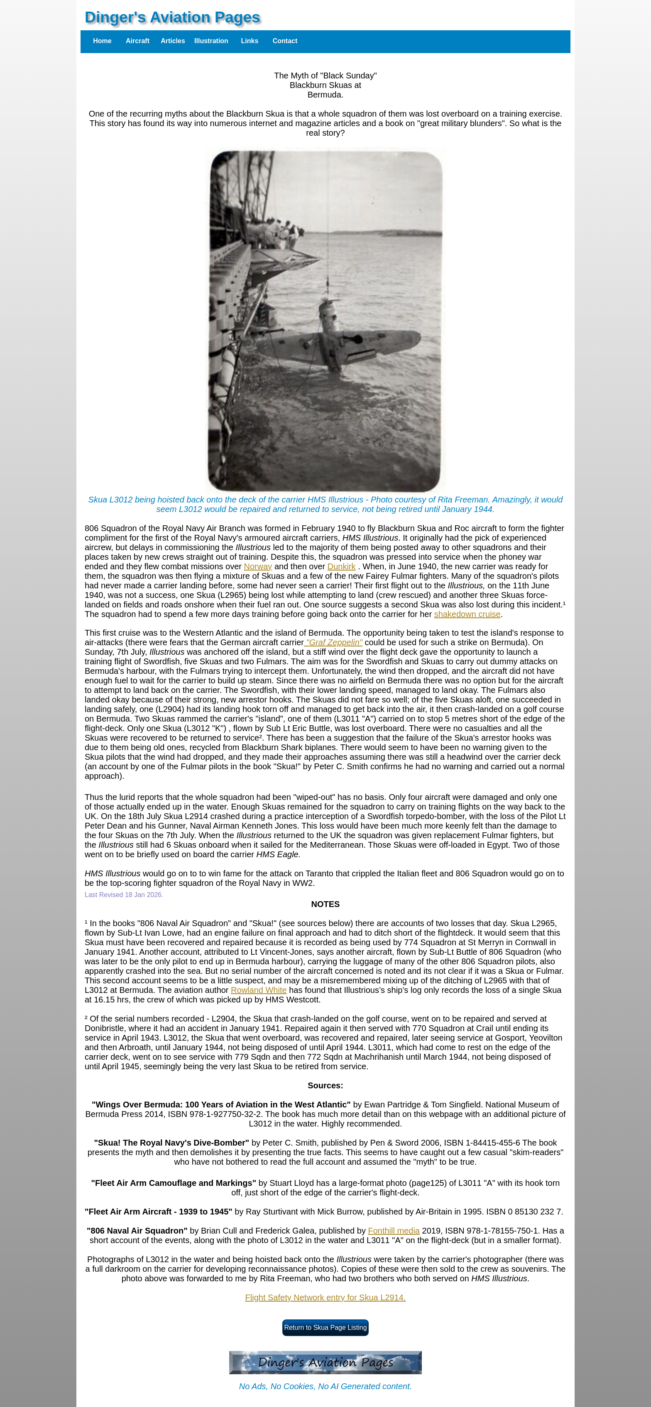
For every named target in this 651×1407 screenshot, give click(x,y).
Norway (258, 566)
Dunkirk (342, 566)
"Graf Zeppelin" (333, 642)
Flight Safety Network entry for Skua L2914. (325, 1297)
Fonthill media (394, 1230)
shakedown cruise (467, 614)
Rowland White (259, 990)
